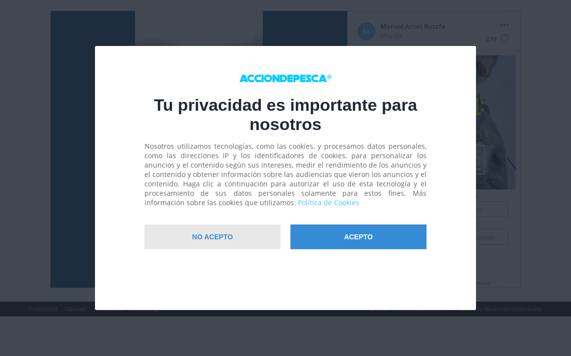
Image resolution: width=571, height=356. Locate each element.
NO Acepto (212, 237)
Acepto (358, 237)
